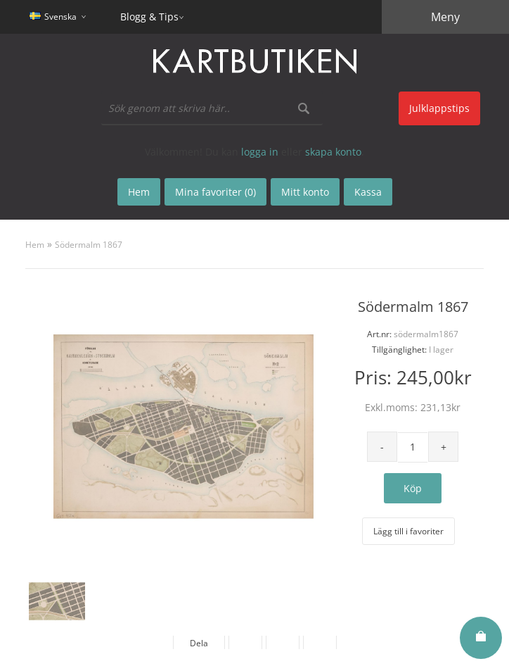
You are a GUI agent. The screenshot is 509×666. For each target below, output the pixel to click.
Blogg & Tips (149, 16)
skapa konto (333, 151)
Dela (199, 643)
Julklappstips (439, 108)
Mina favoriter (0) (215, 192)
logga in (259, 151)
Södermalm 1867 (88, 245)
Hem (34, 245)
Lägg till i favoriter (408, 531)
